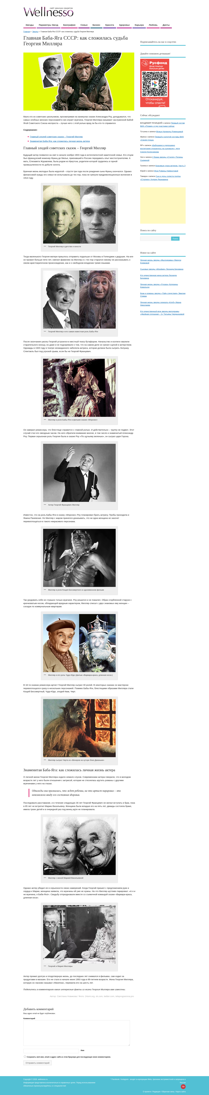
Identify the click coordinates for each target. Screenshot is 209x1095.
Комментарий (29, 1019)
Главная (26, 32)
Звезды (30, 25)
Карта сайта (181, 1092)
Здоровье (124, 25)
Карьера (139, 25)
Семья (84, 25)
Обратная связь (168, 1092)
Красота (109, 25)
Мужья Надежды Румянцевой (169, 131)
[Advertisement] (163, 205)
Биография (69, 25)
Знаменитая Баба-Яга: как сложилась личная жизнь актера (60, 141)
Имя (82, 1050)
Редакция (156, 1092)
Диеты (166, 25)
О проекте (147, 1092)
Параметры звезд (48, 25)
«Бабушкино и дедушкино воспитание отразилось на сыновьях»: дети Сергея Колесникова (160, 148)
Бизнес (96, 25)
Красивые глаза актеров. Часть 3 (170, 166)
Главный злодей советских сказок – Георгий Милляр (56, 136)
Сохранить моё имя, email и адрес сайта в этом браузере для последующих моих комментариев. (69, 1057)
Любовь (153, 25)
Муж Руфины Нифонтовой (166, 171)
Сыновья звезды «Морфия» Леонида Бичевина (161, 269)
